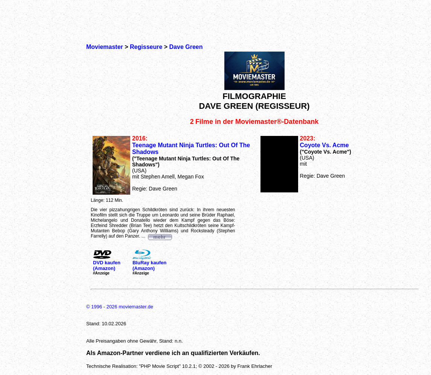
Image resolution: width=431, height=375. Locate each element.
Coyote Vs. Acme (324, 145)
